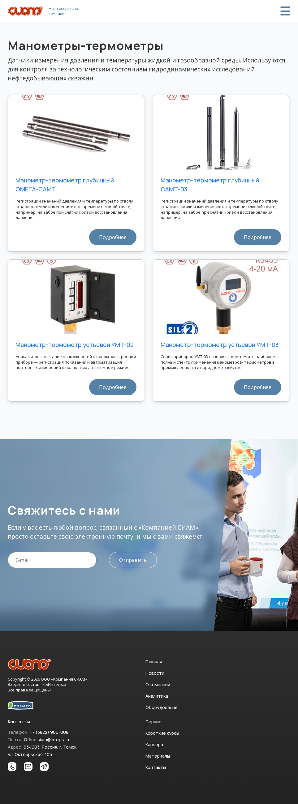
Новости (154, 673)
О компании (157, 684)
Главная (153, 662)
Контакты (155, 767)
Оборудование (161, 707)
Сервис (153, 722)
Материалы (157, 756)
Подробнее (113, 237)
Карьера (154, 744)
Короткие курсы (162, 733)
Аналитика (156, 696)
